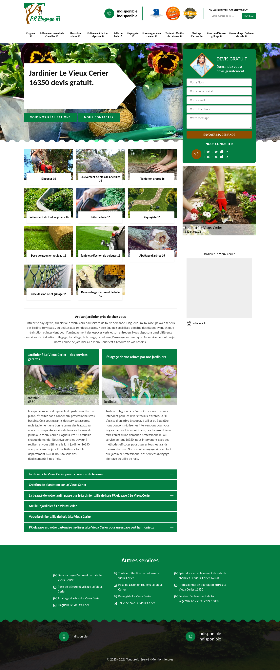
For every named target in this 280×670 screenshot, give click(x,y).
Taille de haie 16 (118, 35)
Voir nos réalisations (50, 117)
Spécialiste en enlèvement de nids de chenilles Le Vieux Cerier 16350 (202, 575)
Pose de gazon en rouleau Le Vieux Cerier (140, 587)
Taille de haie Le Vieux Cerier (136, 603)
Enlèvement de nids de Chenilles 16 (52, 35)
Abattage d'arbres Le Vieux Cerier (79, 598)
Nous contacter (99, 117)
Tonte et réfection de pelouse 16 (175, 35)
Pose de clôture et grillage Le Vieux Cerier (80, 589)
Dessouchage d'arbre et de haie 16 (241, 35)
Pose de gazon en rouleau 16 (151, 35)
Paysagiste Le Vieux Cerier (134, 596)
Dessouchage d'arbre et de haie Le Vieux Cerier (80, 577)
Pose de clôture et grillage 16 (217, 35)
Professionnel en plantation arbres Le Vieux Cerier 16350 (203, 587)
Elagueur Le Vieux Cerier (73, 605)
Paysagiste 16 (132, 35)
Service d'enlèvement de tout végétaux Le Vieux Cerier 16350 (199, 598)
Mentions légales (162, 659)
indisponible (127, 11)
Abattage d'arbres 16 (197, 35)
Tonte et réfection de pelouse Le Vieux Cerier (138, 575)
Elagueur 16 (31, 35)
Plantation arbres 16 (75, 35)
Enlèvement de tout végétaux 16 (97, 35)
